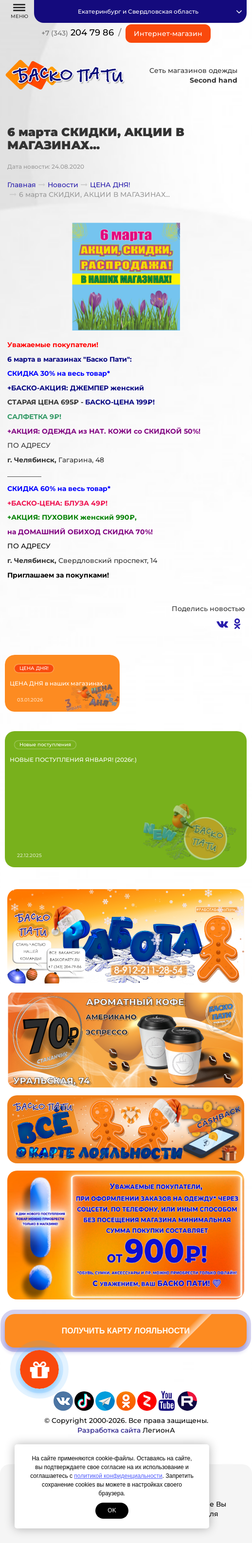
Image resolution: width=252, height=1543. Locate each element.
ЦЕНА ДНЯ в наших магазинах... (58, 683)
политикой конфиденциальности (118, 1476)
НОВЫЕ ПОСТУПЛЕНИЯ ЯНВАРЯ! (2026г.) (73, 759)
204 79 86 (77, 32)
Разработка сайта (109, 1430)
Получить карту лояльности (126, 1331)
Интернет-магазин (168, 33)
